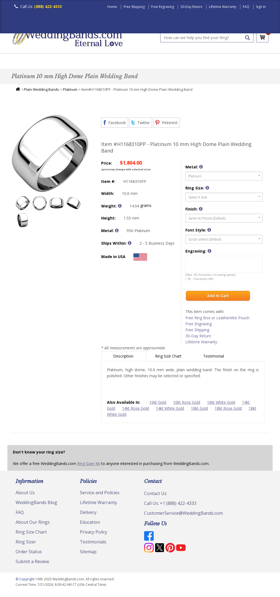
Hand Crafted (198, 61)
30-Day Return (191, 6)
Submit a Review (32, 563)
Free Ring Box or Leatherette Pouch (217, 319)
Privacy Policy (93, 533)
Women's (47, 61)
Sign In (261, 6)
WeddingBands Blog (36, 504)
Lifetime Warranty (222, 6)
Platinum (70, 90)
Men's (22, 61)
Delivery (88, 514)
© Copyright (25, 580)
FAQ (246, 6)
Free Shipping (134, 6)
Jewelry (231, 61)
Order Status (29, 553)
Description (124, 357)
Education (90, 523)
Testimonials (93, 543)
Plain (98, 61)
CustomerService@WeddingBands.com (183, 514)
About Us (25, 494)
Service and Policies (99, 494)
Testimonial (214, 357)
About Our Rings (33, 523)
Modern (164, 61)
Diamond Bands (130, 61)
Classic (74, 61)
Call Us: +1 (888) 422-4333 (170, 505)
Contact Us (155, 495)
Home (112, 6)
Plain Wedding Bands (41, 90)
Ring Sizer (26, 543)
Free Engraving (162, 6)
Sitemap (88, 553)
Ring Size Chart (169, 357)
